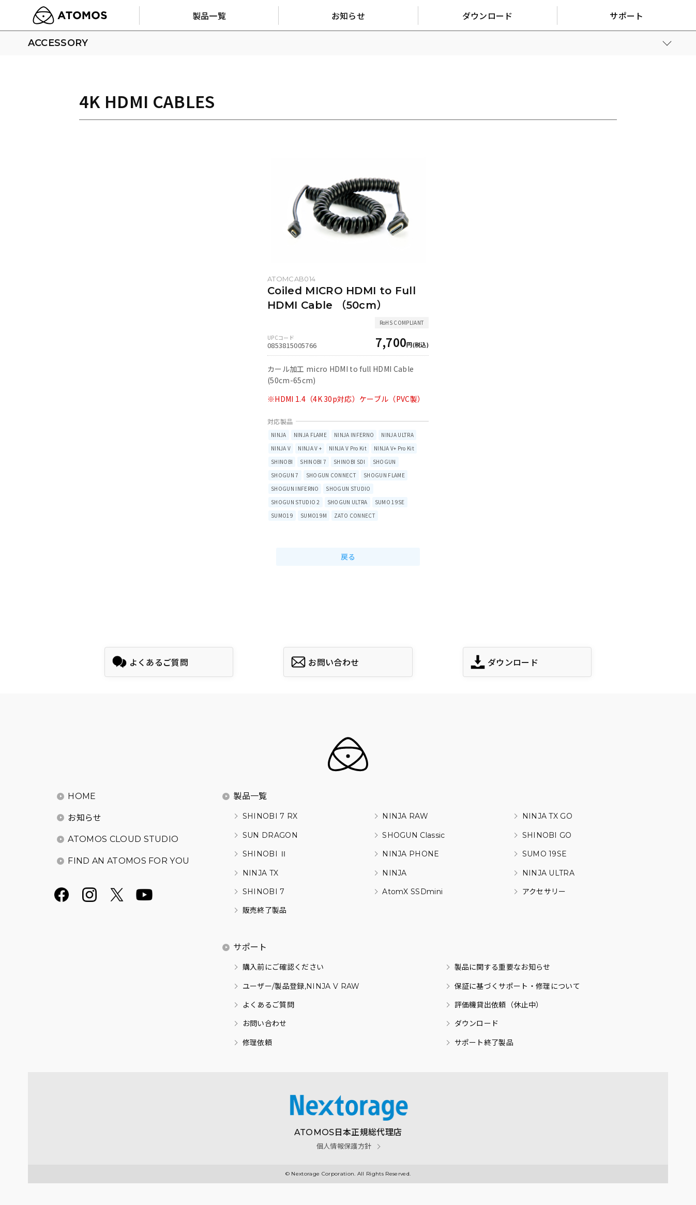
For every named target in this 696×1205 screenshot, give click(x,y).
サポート (250, 947)
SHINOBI (282, 461)
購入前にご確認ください (283, 967)
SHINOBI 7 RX (270, 816)
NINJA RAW (405, 816)
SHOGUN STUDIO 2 (295, 502)
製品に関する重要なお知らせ (503, 967)
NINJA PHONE (411, 853)
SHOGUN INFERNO (295, 488)
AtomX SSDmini (412, 891)
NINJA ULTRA (397, 435)
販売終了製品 (265, 910)
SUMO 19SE (390, 502)
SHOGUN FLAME (384, 475)
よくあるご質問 (268, 1005)
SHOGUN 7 (285, 475)
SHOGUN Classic (413, 835)
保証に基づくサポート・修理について (517, 986)
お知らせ (84, 818)
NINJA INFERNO (354, 435)
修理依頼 (257, 1042)
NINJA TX (261, 873)
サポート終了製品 (484, 1042)
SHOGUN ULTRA (347, 502)
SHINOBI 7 (313, 461)
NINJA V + (310, 448)
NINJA (278, 435)
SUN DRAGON (270, 835)
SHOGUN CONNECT (331, 475)
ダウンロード (477, 1023)
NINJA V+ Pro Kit (394, 448)
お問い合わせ (265, 1023)
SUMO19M (313, 515)
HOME (82, 796)
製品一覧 (250, 796)
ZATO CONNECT (354, 515)
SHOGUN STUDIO (348, 488)
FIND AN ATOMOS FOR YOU (128, 861)
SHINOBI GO (547, 835)
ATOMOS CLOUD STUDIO (123, 839)
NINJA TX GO (547, 816)
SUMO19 (282, 515)
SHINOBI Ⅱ (265, 853)
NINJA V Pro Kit (348, 448)
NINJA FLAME (310, 435)
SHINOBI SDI (350, 461)
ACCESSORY (58, 43)
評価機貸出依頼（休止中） (499, 1005)
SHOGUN (384, 461)
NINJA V (281, 448)
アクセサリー (544, 891)
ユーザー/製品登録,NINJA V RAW (301, 986)
